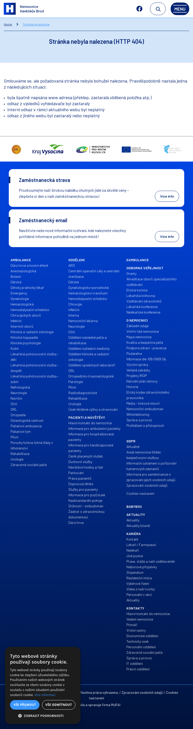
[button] (42, 716)
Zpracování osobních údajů (142, 692)
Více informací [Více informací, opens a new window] (45, 695)
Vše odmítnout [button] (58, 705)
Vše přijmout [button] (25, 705)
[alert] (42, 685)
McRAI (115, 705)
